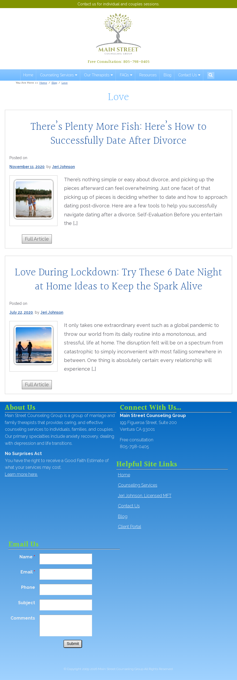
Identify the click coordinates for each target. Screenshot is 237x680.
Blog (167, 75)
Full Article (37, 239)
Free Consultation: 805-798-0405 (119, 61)
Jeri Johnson (63, 167)
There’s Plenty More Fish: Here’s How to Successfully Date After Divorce (118, 133)
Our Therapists (96, 75)
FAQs (124, 75)
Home (28, 75)
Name (27, 556)
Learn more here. (21, 474)
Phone (28, 587)
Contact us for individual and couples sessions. (118, 4)
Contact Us (187, 75)
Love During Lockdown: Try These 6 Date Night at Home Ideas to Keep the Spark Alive (118, 279)
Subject (26, 602)
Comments (23, 618)
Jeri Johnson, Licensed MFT (144, 495)
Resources (148, 75)
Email (28, 572)
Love (65, 82)
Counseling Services (57, 75)
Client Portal (129, 526)
